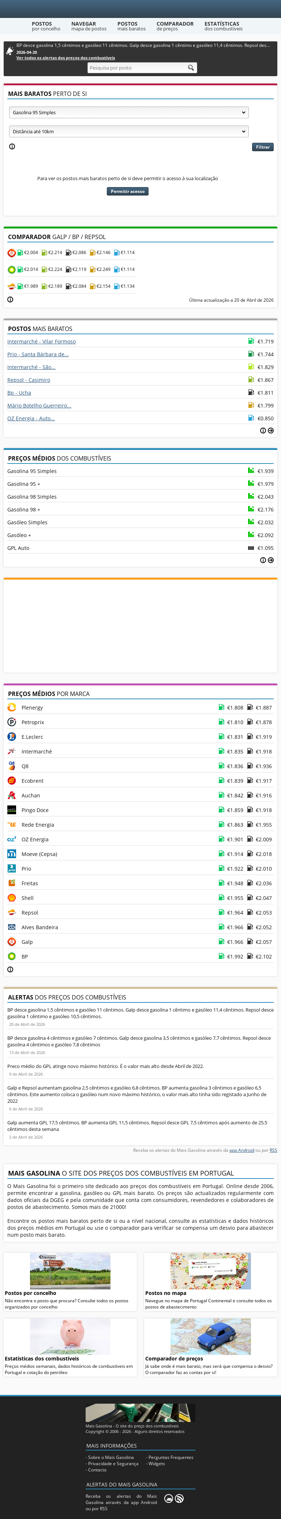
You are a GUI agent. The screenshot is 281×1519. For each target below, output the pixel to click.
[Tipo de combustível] (129, 112)
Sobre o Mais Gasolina (111, 1457)
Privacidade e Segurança (113, 1463)
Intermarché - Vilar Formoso (41, 341)
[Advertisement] (140, 625)
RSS (273, 1150)
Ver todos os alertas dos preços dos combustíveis (65, 57)
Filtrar (263, 147)
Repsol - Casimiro (28, 379)
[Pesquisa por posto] (142, 67)
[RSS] (179, 1498)
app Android (241, 1150)
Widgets (157, 1463)
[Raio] (129, 131)
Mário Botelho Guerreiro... (39, 405)
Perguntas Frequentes (171, 1457)
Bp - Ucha (19, 392)
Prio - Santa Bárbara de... (38, 354)
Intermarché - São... (31, 367)
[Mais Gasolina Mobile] (168, 1498)
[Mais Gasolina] (140, 9)
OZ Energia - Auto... (31, 418)
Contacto (97, 1470)
